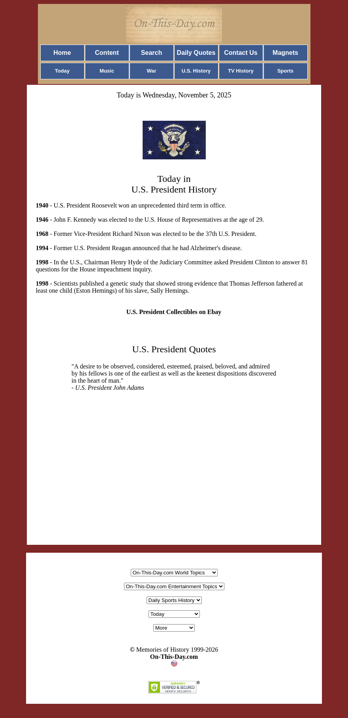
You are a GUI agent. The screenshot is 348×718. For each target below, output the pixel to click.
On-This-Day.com (174, 656)
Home (62, 52)
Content (107, 52)
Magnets (285, 52)
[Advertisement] (174, 483)
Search (151, 52)
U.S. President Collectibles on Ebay (174, 312)
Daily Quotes (196, 52)
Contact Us (240, 52)
